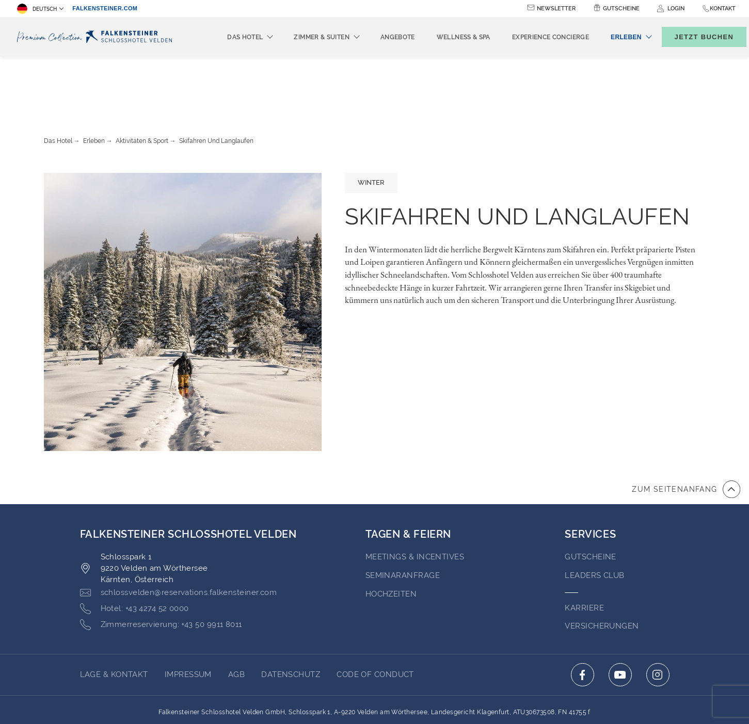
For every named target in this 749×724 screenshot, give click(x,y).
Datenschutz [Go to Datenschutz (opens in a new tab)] (290, 617)
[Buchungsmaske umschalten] (693, 37)
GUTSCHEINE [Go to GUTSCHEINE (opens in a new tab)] (590, 500)
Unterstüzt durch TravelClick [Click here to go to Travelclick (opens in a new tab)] (374, 697)
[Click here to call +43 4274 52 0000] (134, 552)
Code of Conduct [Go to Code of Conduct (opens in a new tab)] (375, 617)
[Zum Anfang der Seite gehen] (686, 432)
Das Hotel (58, 84)
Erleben (94, 84)
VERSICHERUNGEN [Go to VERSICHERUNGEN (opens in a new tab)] (602, 569)
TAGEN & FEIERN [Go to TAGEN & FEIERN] (408, 477)
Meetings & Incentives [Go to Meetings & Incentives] (414, 500)
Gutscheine (621, 8)
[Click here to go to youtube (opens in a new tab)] (620, 618)
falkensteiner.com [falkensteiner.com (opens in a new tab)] (104, 8)
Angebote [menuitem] (380, 37)
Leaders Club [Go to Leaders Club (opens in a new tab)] (594, 518)
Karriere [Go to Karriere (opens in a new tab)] (584, 551)
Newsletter (556, 8)
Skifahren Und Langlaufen (216, 84)
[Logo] (94, 37)
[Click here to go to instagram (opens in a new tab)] (658, 618)
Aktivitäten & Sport (142, 84)
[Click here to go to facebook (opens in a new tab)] (582, 618)
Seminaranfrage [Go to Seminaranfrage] (402, 518)
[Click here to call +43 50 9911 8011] (161, 568)
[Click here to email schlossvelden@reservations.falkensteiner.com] (178, 536)
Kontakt (723, 8)
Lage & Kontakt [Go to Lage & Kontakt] (114, 617)
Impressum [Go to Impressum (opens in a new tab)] (188, 617)
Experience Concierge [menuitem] (533, 37)
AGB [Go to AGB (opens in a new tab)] (236, 617)
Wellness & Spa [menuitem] (446, 37)
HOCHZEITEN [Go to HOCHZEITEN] (391, 537)
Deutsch (37, 9)
